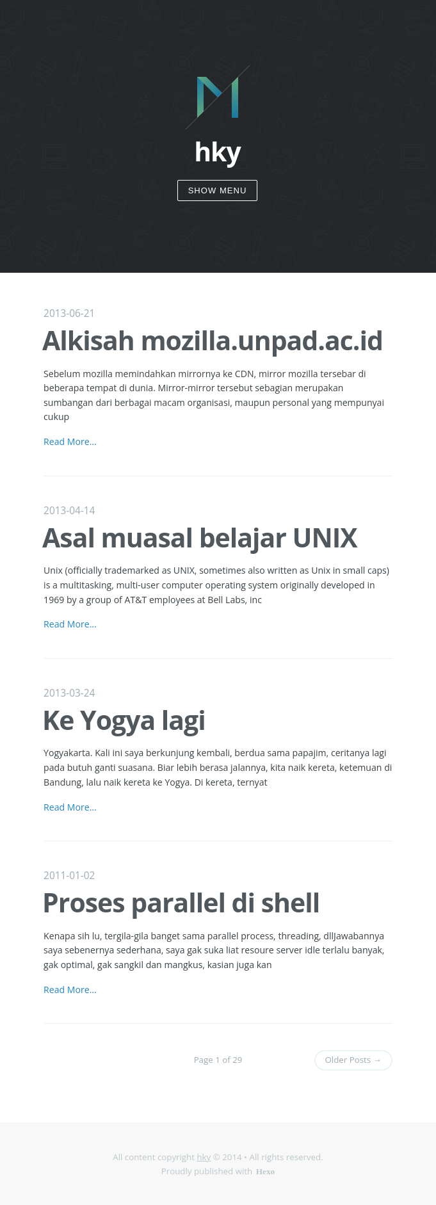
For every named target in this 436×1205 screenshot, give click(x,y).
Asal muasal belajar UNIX (199, 537)
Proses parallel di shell (180, 902)
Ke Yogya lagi (124, 720)
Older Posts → (353, 1059)
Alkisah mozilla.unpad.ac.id (212, 340)
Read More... (70, 441)
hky (204, 1157)
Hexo (265, 1171)
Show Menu (217, 190)
